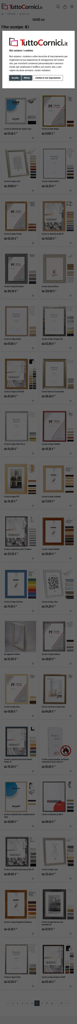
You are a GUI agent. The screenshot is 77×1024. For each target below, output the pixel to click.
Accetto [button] (15, 78)
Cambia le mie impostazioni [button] (47, 78)
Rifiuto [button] (27, 78)
